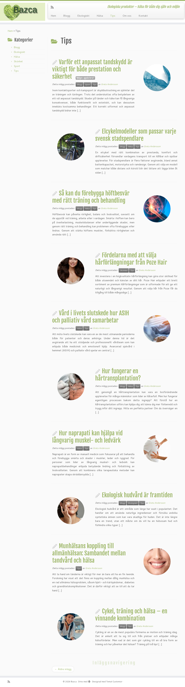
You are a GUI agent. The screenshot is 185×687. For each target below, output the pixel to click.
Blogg (66, 16)
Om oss (126, 16)
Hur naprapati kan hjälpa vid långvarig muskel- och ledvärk (87, 437)
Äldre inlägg (63, 669)
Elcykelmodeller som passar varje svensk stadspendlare (135, 135)
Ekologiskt (83, 16)
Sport (17, 66)
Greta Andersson (109, 84)
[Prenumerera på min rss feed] (53, 7)
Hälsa (100, 16)
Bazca (74, 681)
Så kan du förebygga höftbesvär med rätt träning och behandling (91, 197)
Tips (112, 16)
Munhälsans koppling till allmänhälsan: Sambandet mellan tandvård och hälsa (89, 553)
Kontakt (143, 16)
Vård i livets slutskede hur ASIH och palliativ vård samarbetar (90, 317)
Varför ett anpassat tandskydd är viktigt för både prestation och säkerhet (92, 69)
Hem (53, 16)
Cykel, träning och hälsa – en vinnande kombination (131, 615)
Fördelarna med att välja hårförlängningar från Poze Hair (131, 259)
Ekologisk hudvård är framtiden (137, 495)
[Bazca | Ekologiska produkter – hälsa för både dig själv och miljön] (21, 12)
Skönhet (18, 61)
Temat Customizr (114, 681)
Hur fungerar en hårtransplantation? (118, 375)
